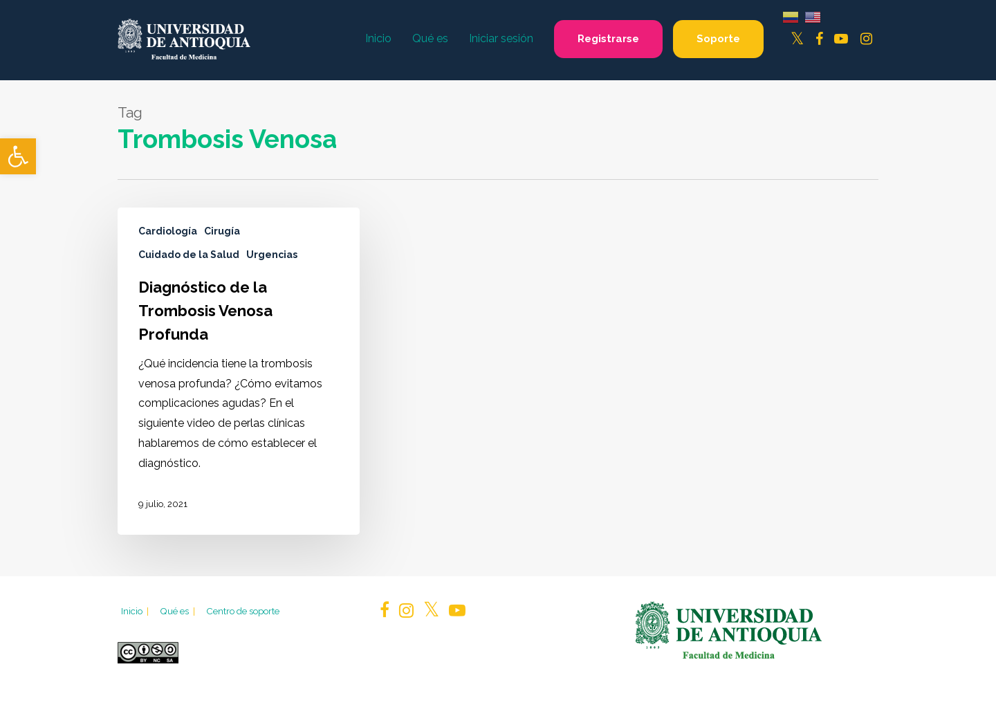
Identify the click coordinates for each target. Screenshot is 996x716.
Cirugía (222, 231)
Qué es (178, 610)
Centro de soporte (242, 610)
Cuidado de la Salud (188, 254)
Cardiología (167, 231)
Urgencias (271, 254)
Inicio (136, 610)
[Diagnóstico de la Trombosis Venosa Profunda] (239, 371)
